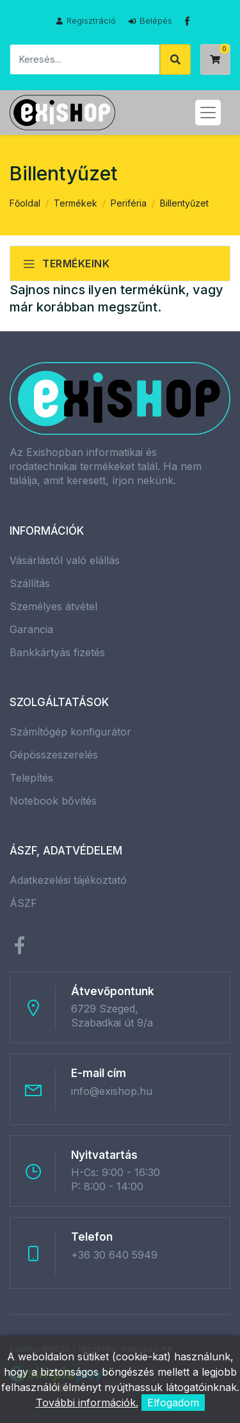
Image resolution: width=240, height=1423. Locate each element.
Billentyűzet (184, 203)
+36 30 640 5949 (114, 1254)
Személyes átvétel (53, 606)
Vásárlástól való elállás (65, 560)
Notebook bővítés (53, 800)
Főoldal (25, 203)
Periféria (129, 203)
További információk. (87, 1402)
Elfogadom (173, 1402)
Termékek (75, 203)
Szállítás (30, 583)
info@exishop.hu (111, 1091)
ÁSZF (23, 903)
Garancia (31, 629)
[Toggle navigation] (208, 112)
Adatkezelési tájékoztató (68, 880)
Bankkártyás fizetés (57, 652)
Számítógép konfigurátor (70, 731)
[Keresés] (85, 59)
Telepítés (31, 777)
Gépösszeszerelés (54, 754)
